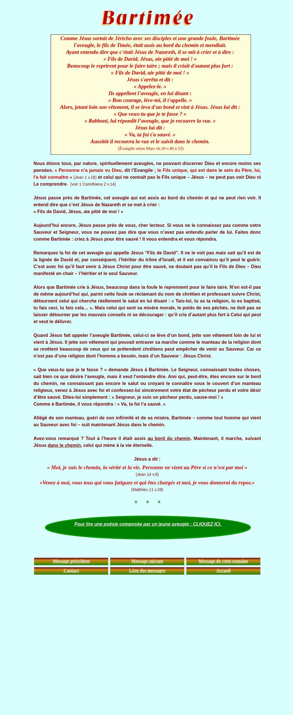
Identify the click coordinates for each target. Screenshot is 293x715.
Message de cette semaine (223, 561)
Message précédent (71, 561)
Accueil (223, 570)
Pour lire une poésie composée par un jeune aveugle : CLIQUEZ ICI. (147, 524)
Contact (71, 570)
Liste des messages (147, 570)
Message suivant (147, 561)
